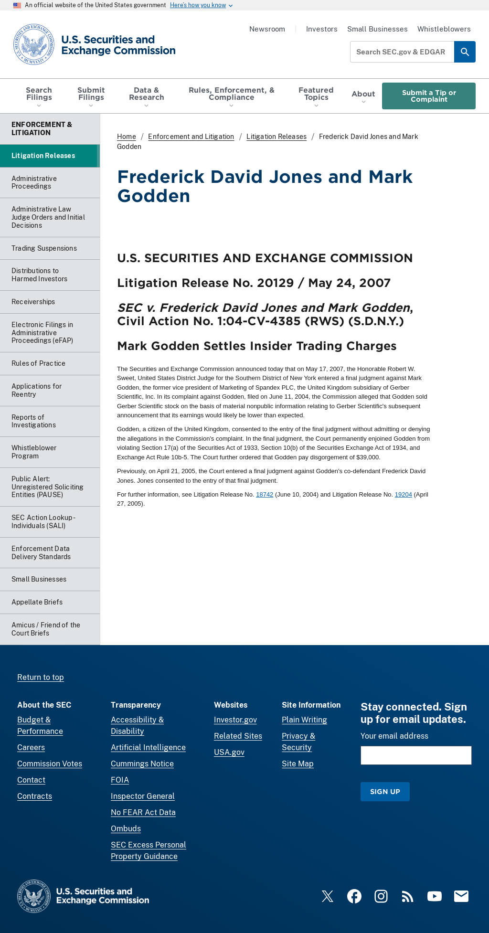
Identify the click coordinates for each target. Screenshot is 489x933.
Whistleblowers (444, 29)
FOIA (120, 780)
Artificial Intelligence (148, 747)
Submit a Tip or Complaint (429, 95)
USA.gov (229, 752)
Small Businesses (377, 29)
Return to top (40, 677)
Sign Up (385, 791)
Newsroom (267, 29)
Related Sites (238, 736)
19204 (403, 494)
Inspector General (143, 796)
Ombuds (126, 828)
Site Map (298, 763)
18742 (264, 494)
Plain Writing (304, 719)
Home (126, 136)
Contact (31, 780)
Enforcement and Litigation (191, 136)
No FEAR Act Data (143, 812)
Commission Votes (49, 763)
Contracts (34, 796)
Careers (31, 747)
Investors (322, 29)
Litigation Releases (276, 136)
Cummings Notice (142, 763)
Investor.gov (235, 719)
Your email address (394, 736)
